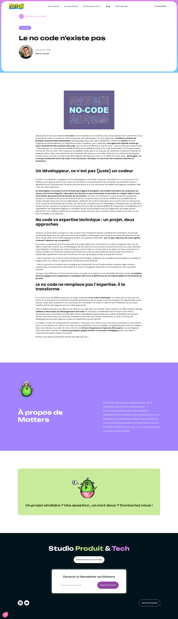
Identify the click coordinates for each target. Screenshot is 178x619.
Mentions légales (150, 603)
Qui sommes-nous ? (92, 6)
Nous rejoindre (121, 6)
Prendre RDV (161, 6)
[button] (5, 615)
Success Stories (71, 6)
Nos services (53, 6)
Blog (108, 6)
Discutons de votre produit (89, 560)
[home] (16, 6)
